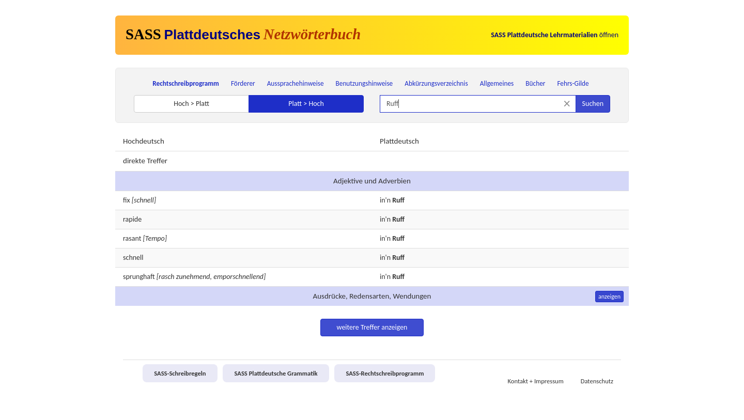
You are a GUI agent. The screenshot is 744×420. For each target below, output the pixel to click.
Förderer (243, 83)
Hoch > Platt (191, 103)
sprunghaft (139, 276)
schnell (133, 257)
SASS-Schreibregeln (180, 373)
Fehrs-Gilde (572, 83)
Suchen (592, 103)
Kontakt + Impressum (536, 381)
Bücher (535, 83)
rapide (132, 219)
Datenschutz (597, 381)
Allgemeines (497, 83)
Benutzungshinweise (364, 83)
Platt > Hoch (306, 103)
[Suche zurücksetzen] (567, 104)
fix (126, 200)
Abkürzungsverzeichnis (436, 83)
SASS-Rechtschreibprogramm (385, 373)
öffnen (554, 34)
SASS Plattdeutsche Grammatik (275, 373)
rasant (132, 238)
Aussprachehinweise (295, 83)
